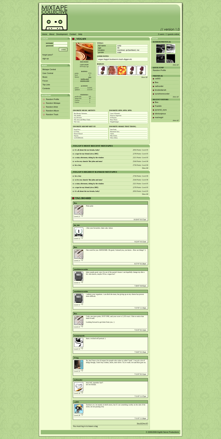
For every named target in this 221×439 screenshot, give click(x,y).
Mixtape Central (49, 69)
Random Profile (52, 99)
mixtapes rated (84, 81)
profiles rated (85, 79)
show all (176, 65)
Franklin (158, 106)
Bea (75, 203)
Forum (45, 81)
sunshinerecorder (81, 269)
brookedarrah (160, 90)
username (49, 43)
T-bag (76, 358)
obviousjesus (160, 114)
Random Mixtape (53, 103)
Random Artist (52, 107)
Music (44, 77)
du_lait (77, 225)
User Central (47, 73)
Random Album (52, 111)
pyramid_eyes (161, 110)
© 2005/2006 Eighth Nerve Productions (162, 432)
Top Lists (46, 85)
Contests (46, 88)
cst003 (76, 402)
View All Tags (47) (142, 423)
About (51, 34)
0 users (161, 34)
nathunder (78, 380)
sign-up (45, 58)
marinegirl (159, 117)
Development (62, 34)
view (89, 77)
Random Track (52, 114)
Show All (144, 77)
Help (80, 34)
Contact (73, 34)
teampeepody (79, 336)
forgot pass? (47, 55)
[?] (68, 38)
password (49, 46)
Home (44, 34)
